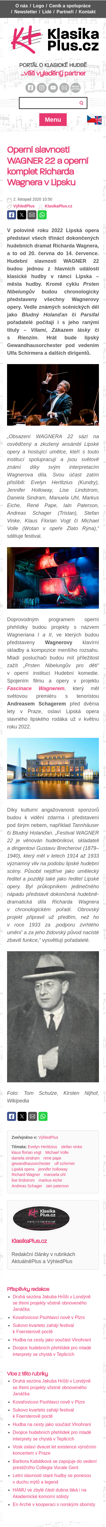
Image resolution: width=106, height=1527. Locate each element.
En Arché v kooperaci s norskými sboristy (54, 1504)
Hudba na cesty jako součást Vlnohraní (52, 1339)
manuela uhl (55, 1174)
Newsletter (25, 11)
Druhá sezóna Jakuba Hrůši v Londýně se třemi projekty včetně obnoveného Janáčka (52, 1303)
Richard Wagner (26, 1174)
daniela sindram (26, 1158)
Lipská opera (23, 1169)
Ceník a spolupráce (70, 5)
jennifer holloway (53, 1169)
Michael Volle (57, 1152)
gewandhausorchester (31, 1163)
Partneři (65, 11)
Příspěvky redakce (28, 1289)
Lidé (46, 11)
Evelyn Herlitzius (42, 1146)
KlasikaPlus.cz (58, 206)
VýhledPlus (23, 206)
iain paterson (57, 1186)
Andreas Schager (27, 1186)
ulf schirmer (65, 1163)
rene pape (52, 1158)
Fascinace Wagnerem (35, 688)
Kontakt (87, 11)
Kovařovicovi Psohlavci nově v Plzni (49, 1317)
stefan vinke (71, 1146)
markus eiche (50, 1180)
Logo (38, 5)
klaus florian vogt (26, 1152)
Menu (53, 119)
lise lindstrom (23, 1180)
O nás (21, 5)
